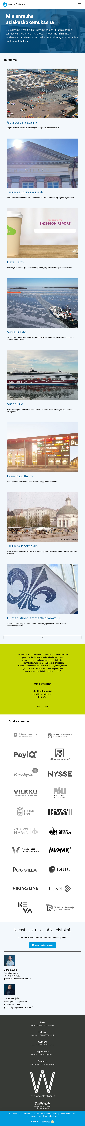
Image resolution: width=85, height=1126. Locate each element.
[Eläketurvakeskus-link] (25, 736)
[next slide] (46, 706)
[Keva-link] (25, 908)
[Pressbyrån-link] (25, 774)
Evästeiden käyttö (51, 1116)
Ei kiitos (34, 1121)
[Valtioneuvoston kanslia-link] (59, 736)
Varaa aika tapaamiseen (42, 945)
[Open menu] (79, 4)
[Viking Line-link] (25, 889)
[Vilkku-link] (25, 793)
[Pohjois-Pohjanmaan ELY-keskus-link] (59, 908)
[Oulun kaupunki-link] (59, 870)
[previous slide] (38, 706)
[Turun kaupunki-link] (25, 812)
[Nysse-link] (59, 774)
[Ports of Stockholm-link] (59, 831)
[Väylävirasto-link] (25, 850)
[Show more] (42, 637)
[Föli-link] (59, 793)
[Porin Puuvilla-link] (25, 870)
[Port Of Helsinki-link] (59, 812)
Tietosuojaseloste (42, 1108)
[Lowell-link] (59, 889)
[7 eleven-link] (59, 755)
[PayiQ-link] (25, 755)
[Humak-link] (59, 850)
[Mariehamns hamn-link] (25, 831)
